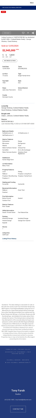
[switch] (23, 33)
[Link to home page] (3, 3)
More (32, 3)
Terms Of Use (11, 349)
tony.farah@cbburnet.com (23, 399)
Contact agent (7, 32)
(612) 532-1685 (9, 399)
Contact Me (18, 409)
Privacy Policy (24, 349)
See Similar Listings (10, 60)
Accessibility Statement (15, 352)
